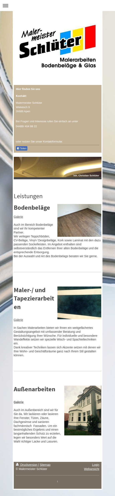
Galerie (18, 216)
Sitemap (45, 464)
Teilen (22, 148)
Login (95, 464)
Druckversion (27, 464)
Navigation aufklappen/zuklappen (57, 5)
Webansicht (91, 469)
